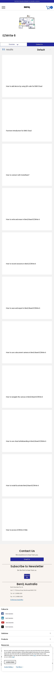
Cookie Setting (9, 667)
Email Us (27, 559)
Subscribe (27, 576)
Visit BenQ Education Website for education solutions (27, 1)
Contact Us (39, 44)
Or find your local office (16, 599)
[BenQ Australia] (27, 613)
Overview (13, 44)
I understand (10, 662)
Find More (19, 667)
